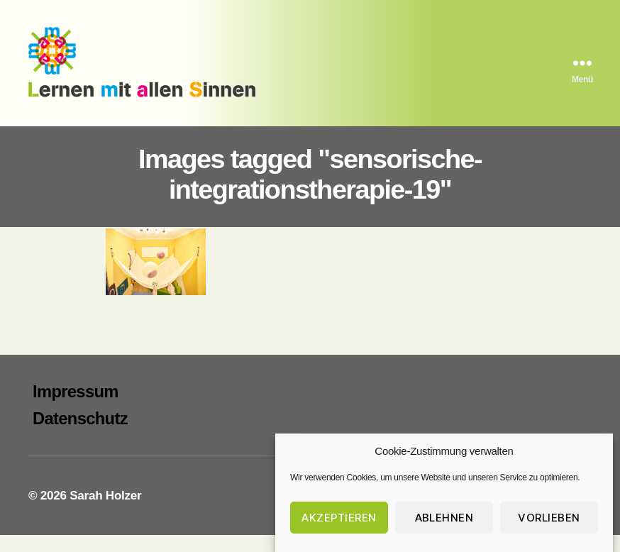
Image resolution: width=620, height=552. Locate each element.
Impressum (75, 407)
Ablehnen (444, 517)
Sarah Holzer (105, 512)
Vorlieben (549, 517)
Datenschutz (80, 434)
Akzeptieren (339, 517)
